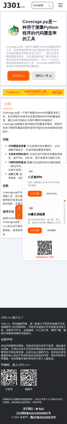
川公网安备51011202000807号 (33, 413)
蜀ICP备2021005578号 (43, 417)
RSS (40, 408)
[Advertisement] (33, 273)
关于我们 (28, 408)
